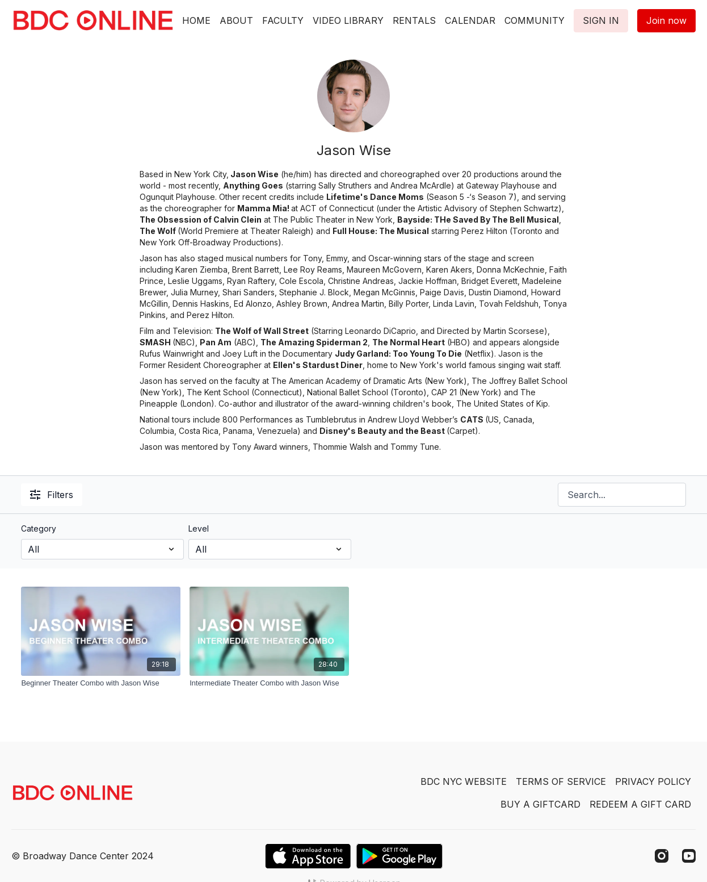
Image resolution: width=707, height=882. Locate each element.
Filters (51, 494)
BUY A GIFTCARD (540, 804)
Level (198, 528)
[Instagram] (661, 856)
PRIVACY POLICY (653, 781)
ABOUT (236, 20)
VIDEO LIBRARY (348, 20)
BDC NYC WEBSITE (463, 781)
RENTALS (414, 20)
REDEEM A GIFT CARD (640, 804)
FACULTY (283, 20)
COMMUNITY (534, 20)
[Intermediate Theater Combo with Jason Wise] (269, 683)
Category (38, 528)
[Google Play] (399, 856)
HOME (196, 20)
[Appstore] (307, 856)
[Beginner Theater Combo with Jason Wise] (100, 683)
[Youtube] (689, 856)
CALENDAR (470, 20)
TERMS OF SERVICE (561, 781)
